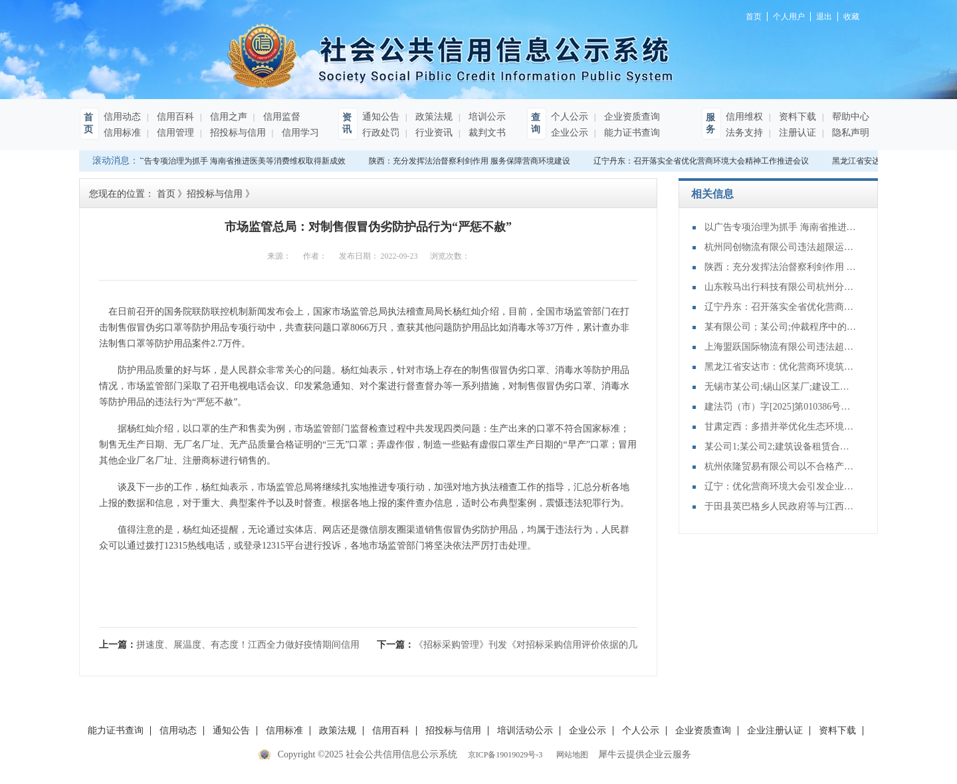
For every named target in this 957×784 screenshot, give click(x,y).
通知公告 (380, 117)
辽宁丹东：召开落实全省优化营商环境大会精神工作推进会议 (702, 161)
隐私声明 (849, 133)
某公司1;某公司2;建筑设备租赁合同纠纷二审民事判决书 (780, 447)
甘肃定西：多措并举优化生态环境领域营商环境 (780, 427)
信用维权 (744, 117)
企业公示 (569, 133)
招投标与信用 (236, 133)
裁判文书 (486, 133)
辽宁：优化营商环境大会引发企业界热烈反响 (780, 486)
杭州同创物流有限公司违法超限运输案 (780, 247)
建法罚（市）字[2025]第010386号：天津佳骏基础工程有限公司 (780, 407)
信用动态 (122, 117)
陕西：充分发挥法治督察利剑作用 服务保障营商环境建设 (471, 161)
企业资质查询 (630, 117)
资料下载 (796, 117)
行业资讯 (433, 133)
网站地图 (570, 754)
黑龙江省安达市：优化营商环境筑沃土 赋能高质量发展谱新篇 (780, 367)
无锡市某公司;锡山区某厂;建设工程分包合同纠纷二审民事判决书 (780, 387)
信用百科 (174, 117)
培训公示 (486, 117)
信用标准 (122, 133)
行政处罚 (380, 133)
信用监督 (280, 117)
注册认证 (796, 133)
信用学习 (299, 133)
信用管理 (174, 133)
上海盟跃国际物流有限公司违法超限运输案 (780, 347)
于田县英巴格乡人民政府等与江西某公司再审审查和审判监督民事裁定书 (780, 506)
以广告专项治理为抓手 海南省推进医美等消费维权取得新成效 (238, 161)
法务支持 (744, 133)
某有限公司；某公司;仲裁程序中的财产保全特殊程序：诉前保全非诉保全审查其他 (780, 327)
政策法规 (433, 117)
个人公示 (569, 117)
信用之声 (227, 117)
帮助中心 (849, 117)
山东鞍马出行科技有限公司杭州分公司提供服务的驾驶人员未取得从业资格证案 (780, 287)
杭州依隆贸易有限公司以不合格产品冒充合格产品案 (780, 466)
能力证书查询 (630, 133)
